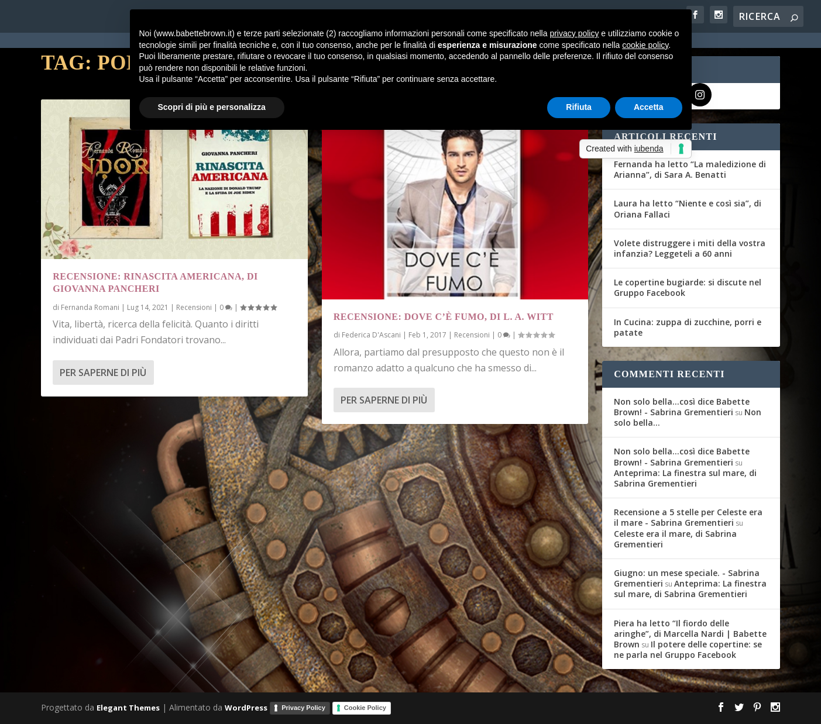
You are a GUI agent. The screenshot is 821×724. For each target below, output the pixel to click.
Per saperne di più (103, 372)
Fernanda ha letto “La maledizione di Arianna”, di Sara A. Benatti (690, 169)
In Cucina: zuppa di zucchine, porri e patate (687, 327)
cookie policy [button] (645, 45)
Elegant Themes (128, 707)
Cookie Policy (365, 707)
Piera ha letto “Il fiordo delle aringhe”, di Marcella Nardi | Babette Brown (690, 634)
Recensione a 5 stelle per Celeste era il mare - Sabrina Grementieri (688, 517)
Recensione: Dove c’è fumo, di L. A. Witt (444, 317)
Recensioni (194, 307)
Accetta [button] (649, 107)
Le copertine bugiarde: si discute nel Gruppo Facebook (687, 287)
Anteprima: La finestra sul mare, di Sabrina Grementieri (685, 478)
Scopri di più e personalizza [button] (212, 107)
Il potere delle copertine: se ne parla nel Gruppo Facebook (688, 649)
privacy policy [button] (574, 33)
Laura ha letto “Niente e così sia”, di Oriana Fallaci (687, 208)
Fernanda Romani (90, 307)
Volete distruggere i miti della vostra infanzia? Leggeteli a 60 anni (689, 248)
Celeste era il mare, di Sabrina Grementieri (675, 539)
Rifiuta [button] (579, 107)
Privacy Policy (303, 707)
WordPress (246, 707)
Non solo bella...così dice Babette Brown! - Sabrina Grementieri (682, 407)
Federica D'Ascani (371, 335)
